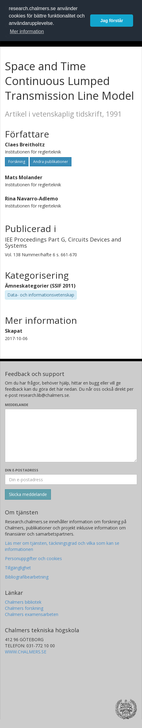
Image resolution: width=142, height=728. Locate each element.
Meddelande (16, 404)
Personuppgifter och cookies (33, 558)
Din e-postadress (21, 470)
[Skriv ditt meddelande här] (71, 435)
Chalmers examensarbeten (31, 614)
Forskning (16, 161)
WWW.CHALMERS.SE (25, 652)
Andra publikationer (50, 161)
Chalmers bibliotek (23, 602)
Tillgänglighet (18, 568)
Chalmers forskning (24, 608)
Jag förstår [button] (111, 20)
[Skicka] (28, 494)
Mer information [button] (27, 31)
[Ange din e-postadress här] (71, 479)
